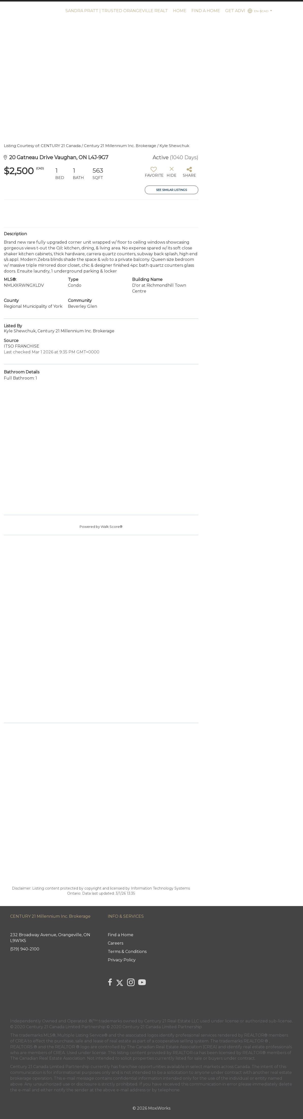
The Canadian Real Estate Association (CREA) (172, 1046)
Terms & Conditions (127, 951)
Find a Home (205, 10)
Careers (115, 943)
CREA (21, 1041)
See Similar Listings (171, 190)
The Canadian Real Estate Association (47, 1058)
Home (179, 10)
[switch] (154, 174)
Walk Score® (111, 527)
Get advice (238, 10)
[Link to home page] (31, 11)
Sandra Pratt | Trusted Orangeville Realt (116, 10)
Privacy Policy (122, 960)
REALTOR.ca (185, 1052)
